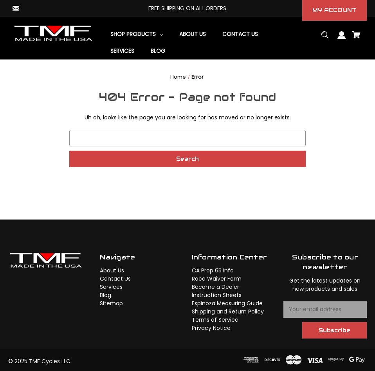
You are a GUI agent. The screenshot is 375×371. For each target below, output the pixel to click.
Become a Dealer (215, 287)
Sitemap (111, 303)
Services (111, 287)
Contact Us (115, 279)
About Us (112, 270)
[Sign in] (342, 39)
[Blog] (157, 51)
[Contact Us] (240, 34)
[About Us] (192, 34)
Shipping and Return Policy (228, 311)
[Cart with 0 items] (356, 38)
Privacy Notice (211, 328)
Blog (105, 295)
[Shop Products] (136, 34)
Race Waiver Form (217, 279)
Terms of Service (215, 320)
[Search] (325, 38)
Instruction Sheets (217, 295)
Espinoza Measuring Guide (227, 303)
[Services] (122, 51)
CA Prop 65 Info (213, 270)
